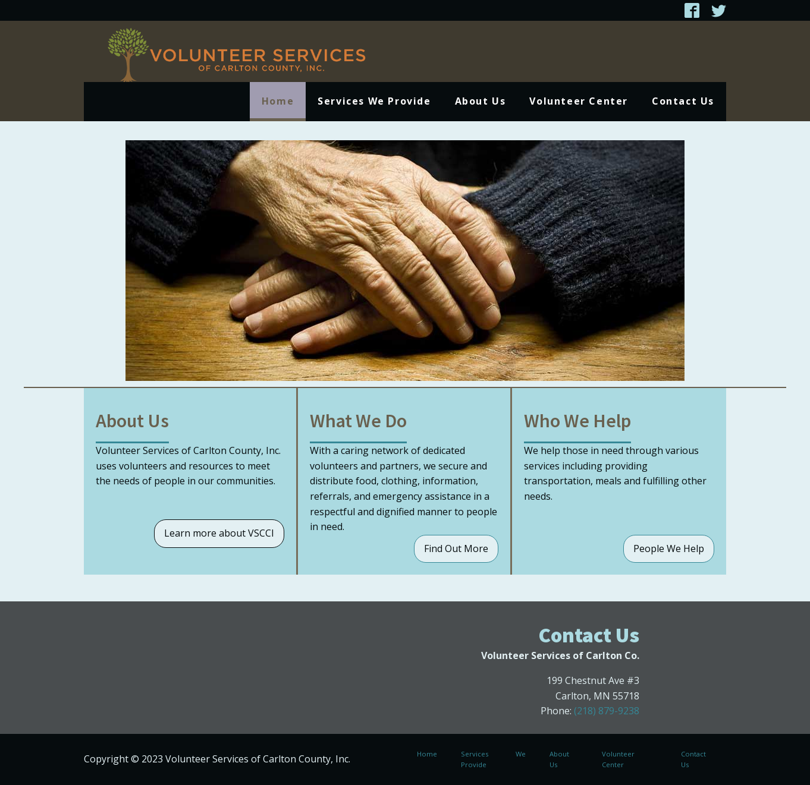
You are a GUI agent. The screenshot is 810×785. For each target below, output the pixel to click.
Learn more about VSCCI (219, 533)
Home (278, 101)
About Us (480, 101)
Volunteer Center (578, 101)
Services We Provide (374, 101)
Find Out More (456, 548)
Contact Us (683, 101)
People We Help (668, 548)
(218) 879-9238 (606, 710)
